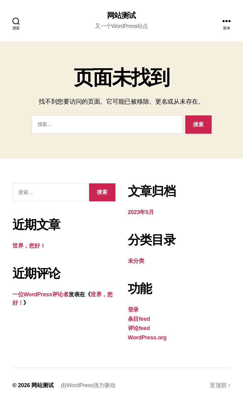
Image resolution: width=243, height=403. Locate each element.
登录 (133, 310)
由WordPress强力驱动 (88, 385)
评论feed (139, 328)
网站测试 (121, 15)
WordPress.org (147, 337)
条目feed (139, 319)
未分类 (136, 261)
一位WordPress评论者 (40, 294)
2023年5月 (141, 212)
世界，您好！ (28, 246)
